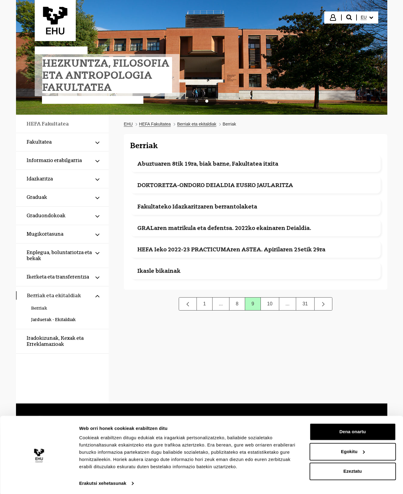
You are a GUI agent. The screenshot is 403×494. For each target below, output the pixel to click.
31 (308, 305)
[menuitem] (367, 17)
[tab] (196, 101)
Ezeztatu (353, 470)
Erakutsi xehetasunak (102, 482)
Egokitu (353, 450)
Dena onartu (352, 430)
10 (273, 305)
